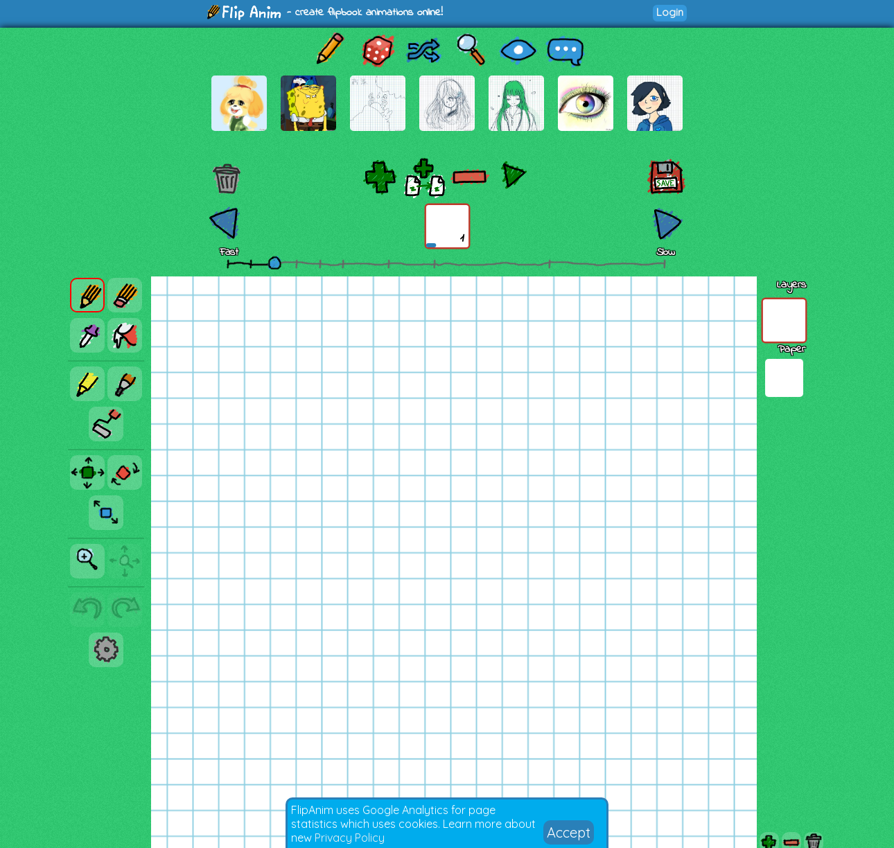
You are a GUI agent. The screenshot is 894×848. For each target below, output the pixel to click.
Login (669, 12)
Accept (568, 832)
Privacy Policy (350, 838)
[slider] (274, 263)
